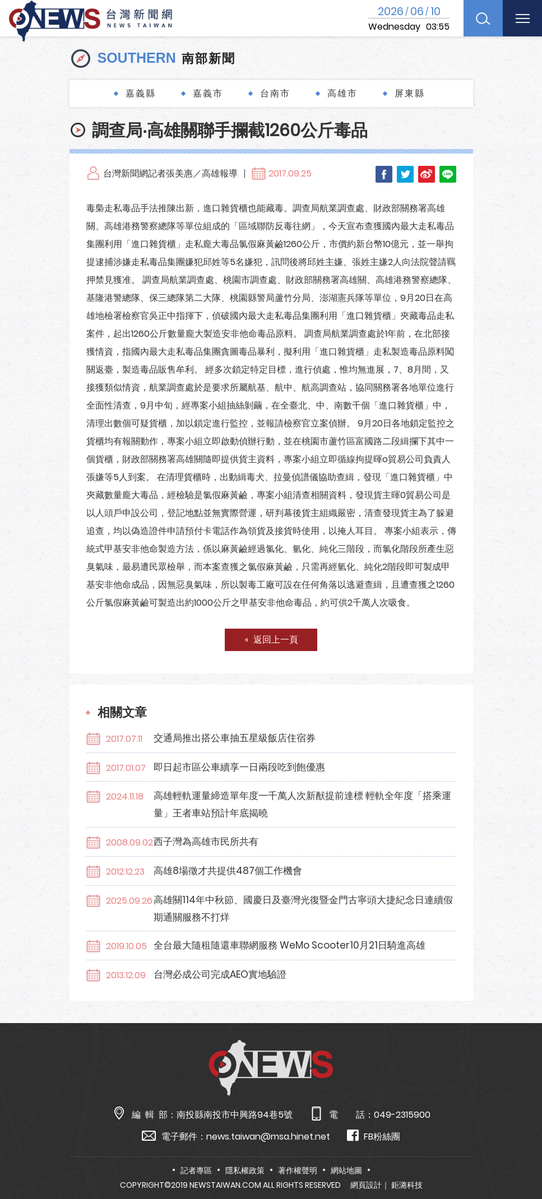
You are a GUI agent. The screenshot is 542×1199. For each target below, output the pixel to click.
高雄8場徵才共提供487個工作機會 (228, 870)
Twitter (405, 174)
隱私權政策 (245, 1170)
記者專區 (196, 1170)
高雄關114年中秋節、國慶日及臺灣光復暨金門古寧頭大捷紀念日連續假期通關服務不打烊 (303, 908)
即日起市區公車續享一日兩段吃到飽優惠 (239, 767)
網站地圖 (346, 1170)
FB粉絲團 (373, 1136)
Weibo (426, 174)
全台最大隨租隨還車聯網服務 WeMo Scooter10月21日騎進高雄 (289, 945)
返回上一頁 (275, 639)
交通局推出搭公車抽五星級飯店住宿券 (235, 738)
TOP (517, 1158)
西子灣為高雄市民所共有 (206, 841)
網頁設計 (366, 1185)
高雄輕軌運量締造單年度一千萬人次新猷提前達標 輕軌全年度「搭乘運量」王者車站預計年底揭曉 (302, 804)
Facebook (384, 174)
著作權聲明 (297, 1170)
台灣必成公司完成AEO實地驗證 (220, 974)
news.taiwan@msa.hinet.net (268, 1136)
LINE (447, 174)
